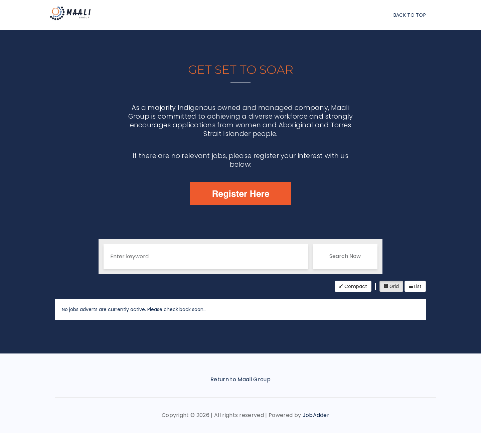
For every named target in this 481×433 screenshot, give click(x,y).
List (415, 286)
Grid (391, 286)
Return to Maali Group (240, 379)
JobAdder (316, 415)
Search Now (345, 256)
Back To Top (409, 15)
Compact (353, 286)
